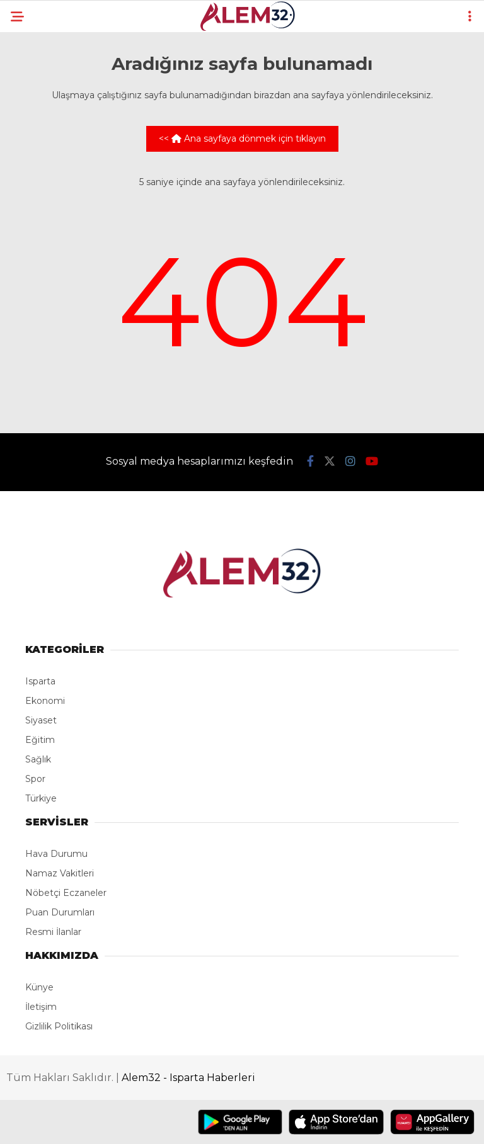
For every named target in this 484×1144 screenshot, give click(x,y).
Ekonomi (45, 700)
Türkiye (41, 798)
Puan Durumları (60, 912)
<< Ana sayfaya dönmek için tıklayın (242, 138)
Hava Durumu (56, 853)
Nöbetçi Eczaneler (66, 892)
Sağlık (38, 759)
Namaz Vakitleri (59, 873)
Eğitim (40, 739)
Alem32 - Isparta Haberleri (188, 1078)
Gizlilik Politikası (59, 1026)
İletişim (41, 1006)
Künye (39, 987)
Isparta (40, 681)
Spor (35, 778)
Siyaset (41, 720)
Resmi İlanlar (53, 931)
